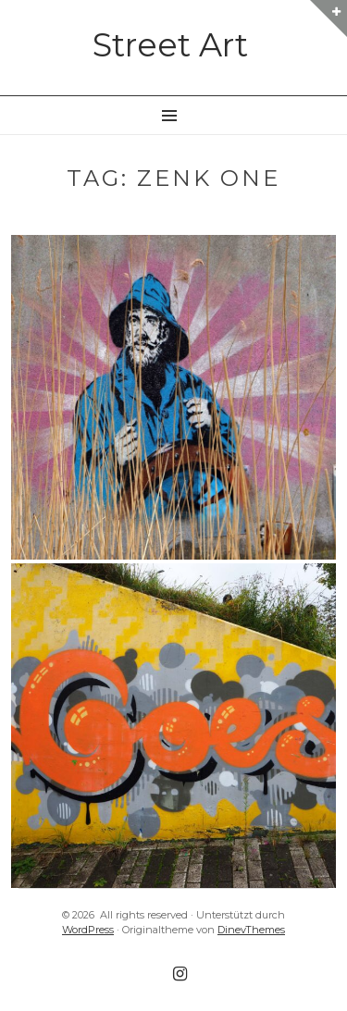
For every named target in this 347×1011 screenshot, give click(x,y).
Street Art (170, 45)
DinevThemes (251, 929)
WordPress (88, 929)
